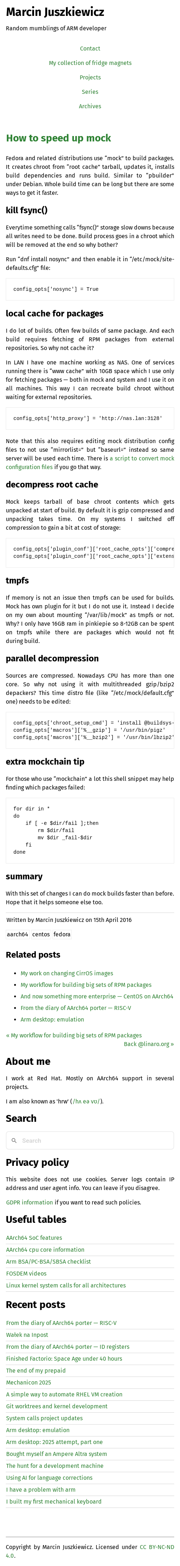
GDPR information (29, 1202)
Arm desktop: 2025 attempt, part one (54, 1442)
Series (90, 91)
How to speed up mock (58, 138)
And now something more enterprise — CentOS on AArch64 (97, 996)
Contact (90, 48)
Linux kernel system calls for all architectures (66, 1285)
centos (41, 934)
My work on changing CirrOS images (67, 973)
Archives (90, 106)
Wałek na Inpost (27, 1334)
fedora (62, 934)
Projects (90, 77)
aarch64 (17, 934)
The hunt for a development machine (55, 1465)
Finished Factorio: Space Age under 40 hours (64, 1358)
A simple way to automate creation (64, 1394)
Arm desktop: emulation (52, 1019)
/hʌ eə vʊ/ (86, 1101)
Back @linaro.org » (149, 1044)
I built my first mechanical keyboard (54, 1501)
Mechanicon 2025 (28, 1382)
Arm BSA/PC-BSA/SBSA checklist (48, 1261)
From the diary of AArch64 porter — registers (67, 1346)
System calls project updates (44, 1418)
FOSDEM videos (26, 1273)
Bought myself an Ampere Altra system (56, 1454)
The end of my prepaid (36, 1370)
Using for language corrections (49, 1477)
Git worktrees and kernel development (57, 1406)
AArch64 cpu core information (45, 1249)
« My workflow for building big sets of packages (74, 1035)
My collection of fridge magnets (90, 63)
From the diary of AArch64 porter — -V (76, 1008)
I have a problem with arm (41, 1489)
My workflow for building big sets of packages (86, 984)
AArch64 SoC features (34, 1237)
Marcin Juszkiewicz (55, 12)
